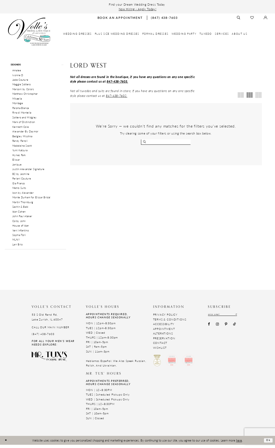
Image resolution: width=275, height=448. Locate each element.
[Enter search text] (166, 142)
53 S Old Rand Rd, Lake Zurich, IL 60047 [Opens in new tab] (47, 320)
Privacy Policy (165, 318)
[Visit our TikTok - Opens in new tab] (234, 328)
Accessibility (164, 327)
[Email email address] (227, 318)
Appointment (164, 332)
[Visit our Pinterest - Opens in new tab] (226, 328)
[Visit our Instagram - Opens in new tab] (217, 328)
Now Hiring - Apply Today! (137, 9)
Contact (160, 346)
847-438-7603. (117, 81)
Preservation (164, 341)
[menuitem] (77, 34)
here (239, 443)
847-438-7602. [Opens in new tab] (116, 95)
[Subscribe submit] (244, 318)
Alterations (163, 336)
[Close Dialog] (6, 443)
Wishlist (160, 351)
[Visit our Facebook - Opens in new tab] (209, 328)
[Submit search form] (145, 142)
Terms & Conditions (169, 322)
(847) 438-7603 (43, 337)
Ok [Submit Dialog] (267, 444)
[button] (35, 66)
